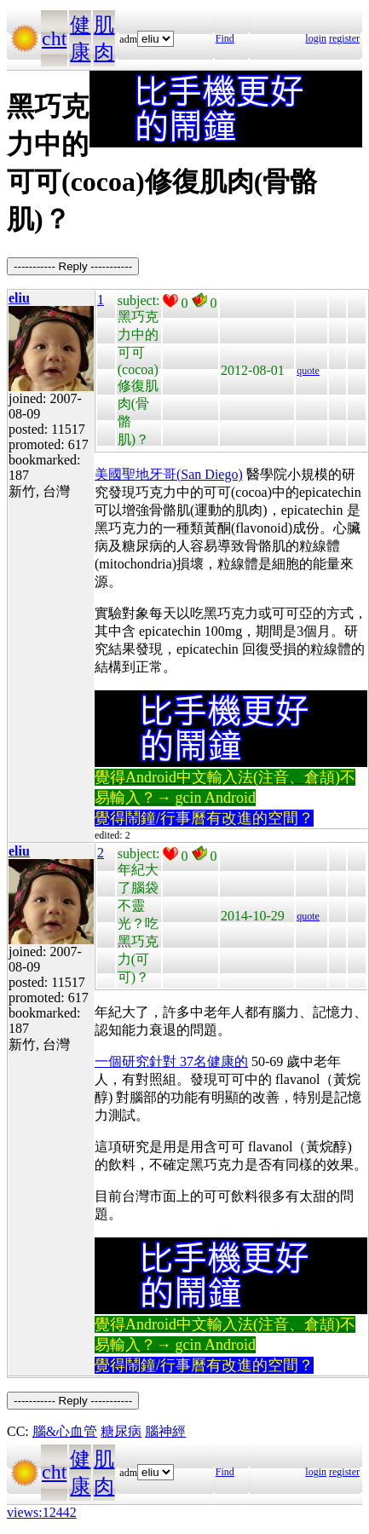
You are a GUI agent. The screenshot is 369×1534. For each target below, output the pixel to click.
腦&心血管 (64, 1431)
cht (54, 38)
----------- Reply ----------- (73, 266)
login (315, 38)
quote (308, 371)
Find (225, 38)
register (344, 38)
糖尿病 (121, 1431)
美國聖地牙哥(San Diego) (169, 474)
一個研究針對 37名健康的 (171, 1061)
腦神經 (165, 1431)
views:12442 (42, 1512)
